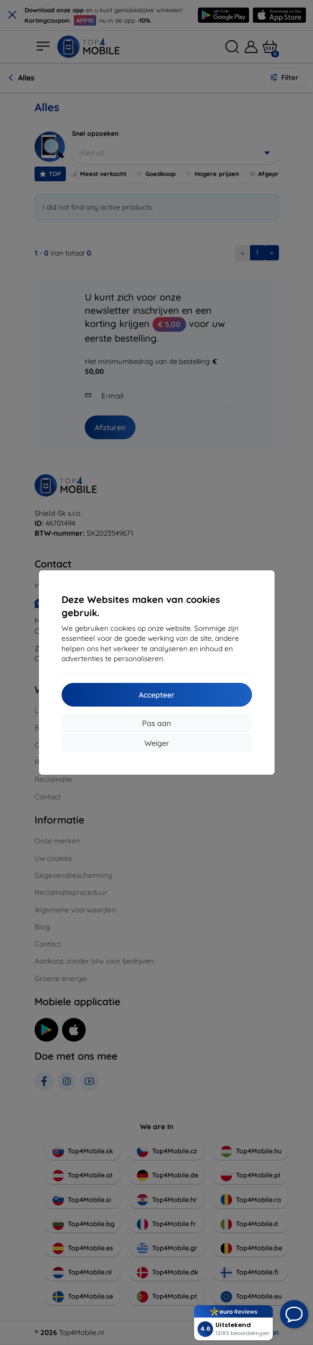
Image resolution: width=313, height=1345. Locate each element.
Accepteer (157, 694)
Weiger (156, 743)
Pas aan (156, 723)
